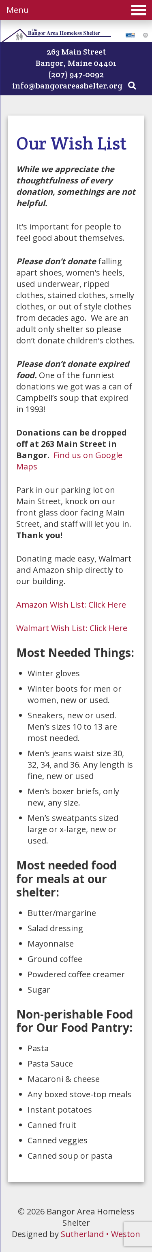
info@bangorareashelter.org (67, 85)
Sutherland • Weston (100, 1234)
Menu (76, 9)
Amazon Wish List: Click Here (71, 604)
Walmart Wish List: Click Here (71, 628)
